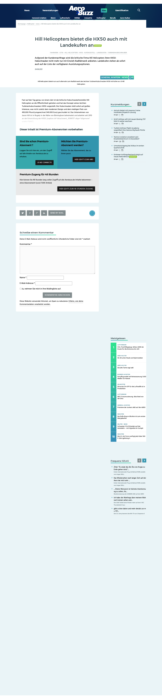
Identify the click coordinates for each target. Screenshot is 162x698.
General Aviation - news (114, 77)
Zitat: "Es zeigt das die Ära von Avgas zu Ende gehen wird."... (129, 468)
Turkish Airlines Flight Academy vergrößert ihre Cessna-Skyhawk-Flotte (129, 129)
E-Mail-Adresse (27, 283)
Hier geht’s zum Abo (84, 159)
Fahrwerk (54, 52)
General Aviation (39, 18)
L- (119, 124)
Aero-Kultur (125, 18)
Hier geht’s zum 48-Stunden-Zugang (76, 188)
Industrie (88, 18)
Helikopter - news (33, 24)
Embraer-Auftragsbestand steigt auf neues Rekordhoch (128, 156)
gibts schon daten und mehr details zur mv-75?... (130, 510)
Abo (104, 10)
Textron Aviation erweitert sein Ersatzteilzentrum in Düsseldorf (126, 138)
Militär (77, 18)
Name (23, 277)
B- (120, 133)
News (27, 10)
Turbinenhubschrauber (117, 52)
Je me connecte (44, 162)
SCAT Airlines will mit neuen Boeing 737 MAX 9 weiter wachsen (130, 120)
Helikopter (101, 18)
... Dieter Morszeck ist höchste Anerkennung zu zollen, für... (130, 490)
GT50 (61, 52)
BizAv (53, 18)
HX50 (81, 52)
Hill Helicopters (71, 52)
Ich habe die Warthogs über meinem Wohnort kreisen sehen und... (130, 499)
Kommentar (26, 244)
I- (119, 115)
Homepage (22, 24)
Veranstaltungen (50, 10)
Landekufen (101, 52)
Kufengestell (89, 52)
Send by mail (57, 213)
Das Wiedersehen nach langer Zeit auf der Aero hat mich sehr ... (130, 479)
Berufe (113, 18)
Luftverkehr (65, 18)
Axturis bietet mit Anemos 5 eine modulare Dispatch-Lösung (127, 111)
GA (120, 141)
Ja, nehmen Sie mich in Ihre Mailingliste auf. (40, 289)
